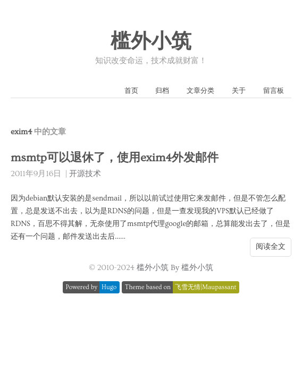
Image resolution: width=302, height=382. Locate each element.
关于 (239, 90)
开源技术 (85, 173)
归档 (162, 90)
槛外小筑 (151, 42)
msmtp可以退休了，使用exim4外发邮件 (115, 157)
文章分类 (200, 90)
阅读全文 (271, 246)
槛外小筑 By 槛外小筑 (175, 267)
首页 (131, 90)
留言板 (273, 90)
